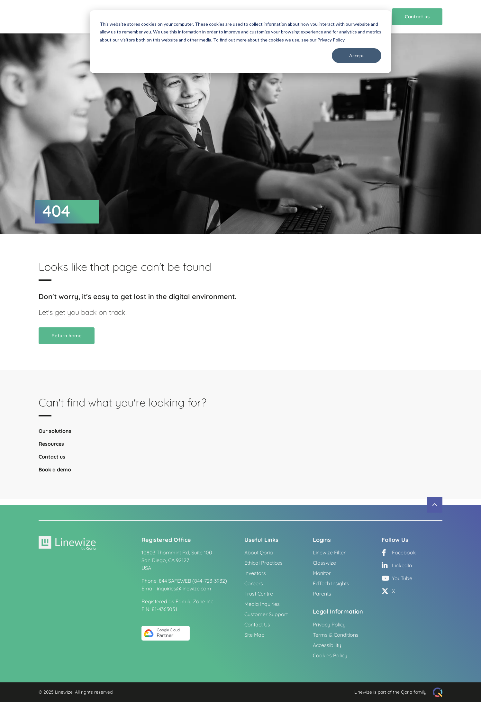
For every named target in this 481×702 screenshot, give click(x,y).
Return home (66, 341)
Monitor (322, 573)
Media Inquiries (262, 604)
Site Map (254, 635)
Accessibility (327, 645)
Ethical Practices (263, 563)
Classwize (324, 563)
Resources (51, 449)
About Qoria (258, 553)
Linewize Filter (329, 553)
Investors (255, 573)
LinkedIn (397, 565)
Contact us (417, 19)
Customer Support (266, 614)
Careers (253, 583)
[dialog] (240, 41)
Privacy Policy (329, 624)
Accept (356, 55)
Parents (322, 594)
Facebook (399, 553)
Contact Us (257, 625)
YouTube (397, 578)
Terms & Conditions (335, 635)
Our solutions (55, 436)
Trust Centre (258, 594)
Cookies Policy (330, 655)
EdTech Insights (331, 583)
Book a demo (55, 475)
